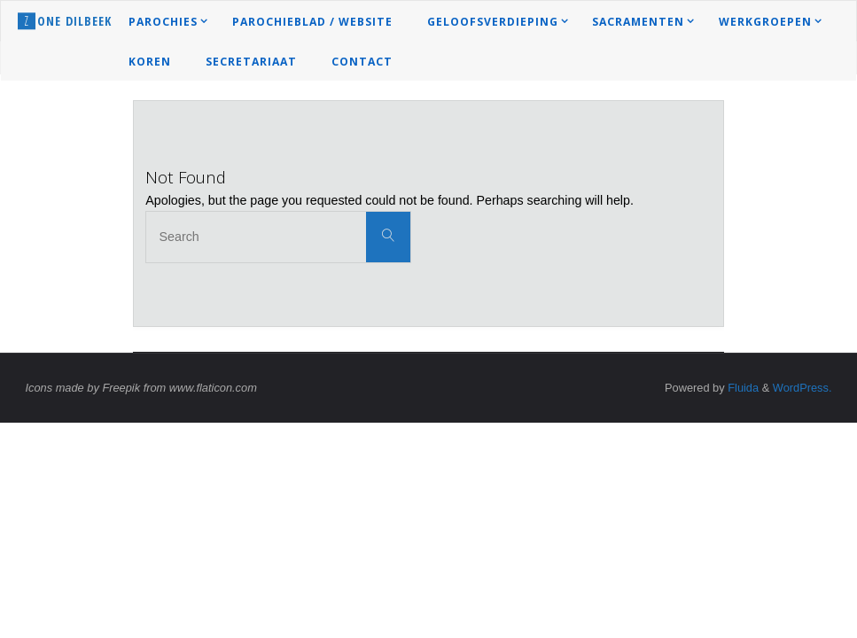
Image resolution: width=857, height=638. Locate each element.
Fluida (742, 387)
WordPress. (802, 387)
